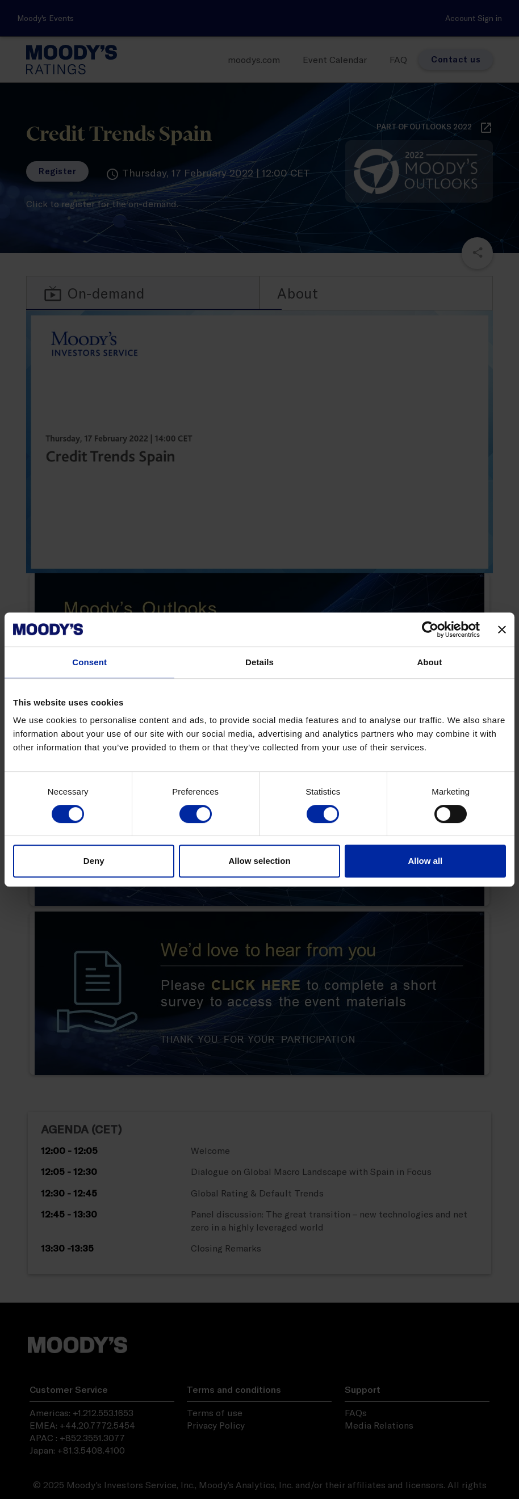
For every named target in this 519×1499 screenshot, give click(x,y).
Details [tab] (259, 662)
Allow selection (259, 861)
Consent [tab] (89, 662)
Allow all (425, 861)
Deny (93, 861)
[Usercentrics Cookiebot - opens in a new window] (430, 629)
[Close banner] (502, 629)
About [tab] (429, 662)
